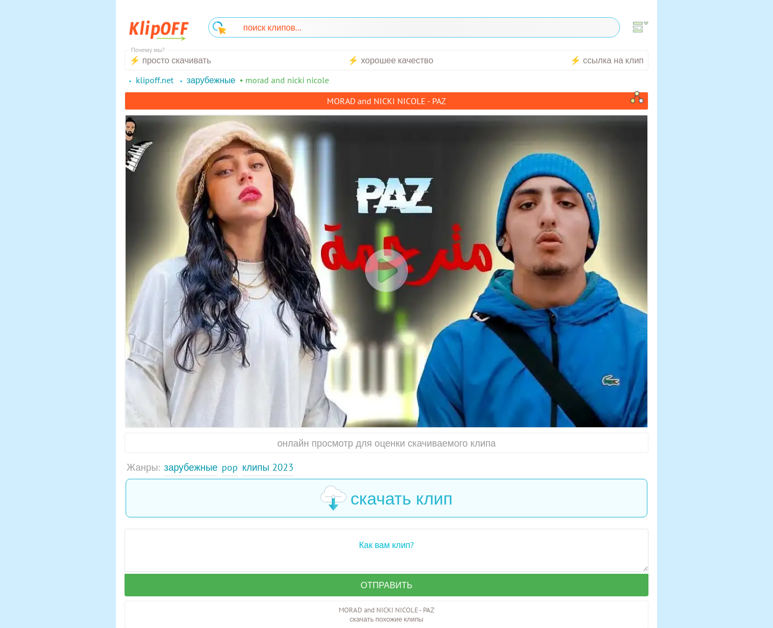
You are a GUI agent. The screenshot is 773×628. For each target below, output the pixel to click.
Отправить (386, 585)
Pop (230, 467)
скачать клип (386, 498)
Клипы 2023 (267, 467)
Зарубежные (191, 467)
